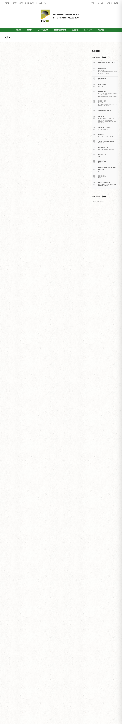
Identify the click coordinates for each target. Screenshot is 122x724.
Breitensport (60, 30)
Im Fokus (88, 30)
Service (101, 30)
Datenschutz (111, 3)
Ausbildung (43, 30)
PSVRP (18, 30)
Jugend (75, 30)
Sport (29, 30)
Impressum (95, 3)
